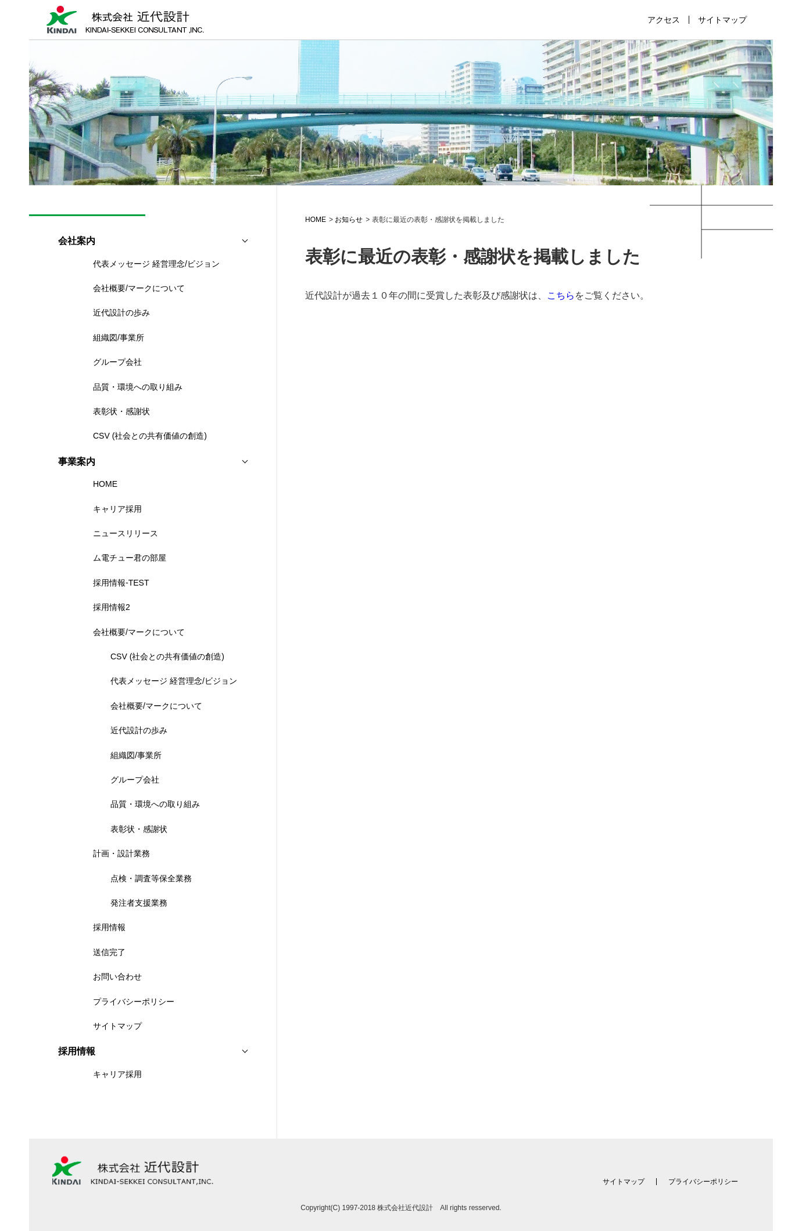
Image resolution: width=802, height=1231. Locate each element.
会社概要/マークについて (139, 288)
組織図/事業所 (118, 337)
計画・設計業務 (121, 853)
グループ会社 (117, 362)
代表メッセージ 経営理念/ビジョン (156, 263)
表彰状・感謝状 (121, 411)
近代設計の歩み (121, 312)
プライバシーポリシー (133, 1001)
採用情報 (109, 927)
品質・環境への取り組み (137, 387)
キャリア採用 (117, 509)
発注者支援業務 (138, 902)
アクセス (663, 19)
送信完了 (109, 952)
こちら (561, 295)
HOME (315, 220)
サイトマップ (722, 19)
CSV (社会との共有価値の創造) (150, 435)
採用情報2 (111, 607)
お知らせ (349, 220)
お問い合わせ (117, 976)
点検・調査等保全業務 (151, 878)
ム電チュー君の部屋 (129, 557)
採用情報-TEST (121, 582)
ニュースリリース (125, 533)
